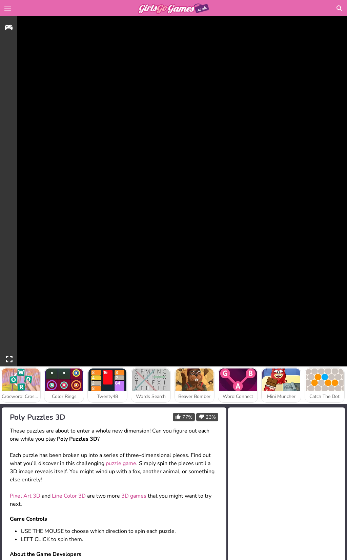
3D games (133, 496)
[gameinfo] (9, 28)
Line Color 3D (69, 496)
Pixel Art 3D (25, 496)
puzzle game (121, 463)
